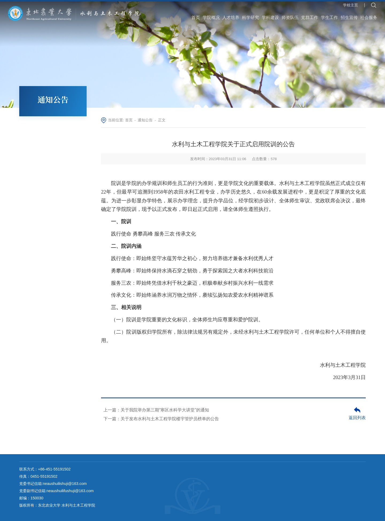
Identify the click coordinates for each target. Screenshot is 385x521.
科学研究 (250, 13)
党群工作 (309, 13)
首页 (195, 13)
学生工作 (329, 13)
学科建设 (270, 13)
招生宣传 (349, 13)
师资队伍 (290, 13)
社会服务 (368, 13)
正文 (161, 120)
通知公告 (145, 120)
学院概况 (211, 13)
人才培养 (230, 13)
